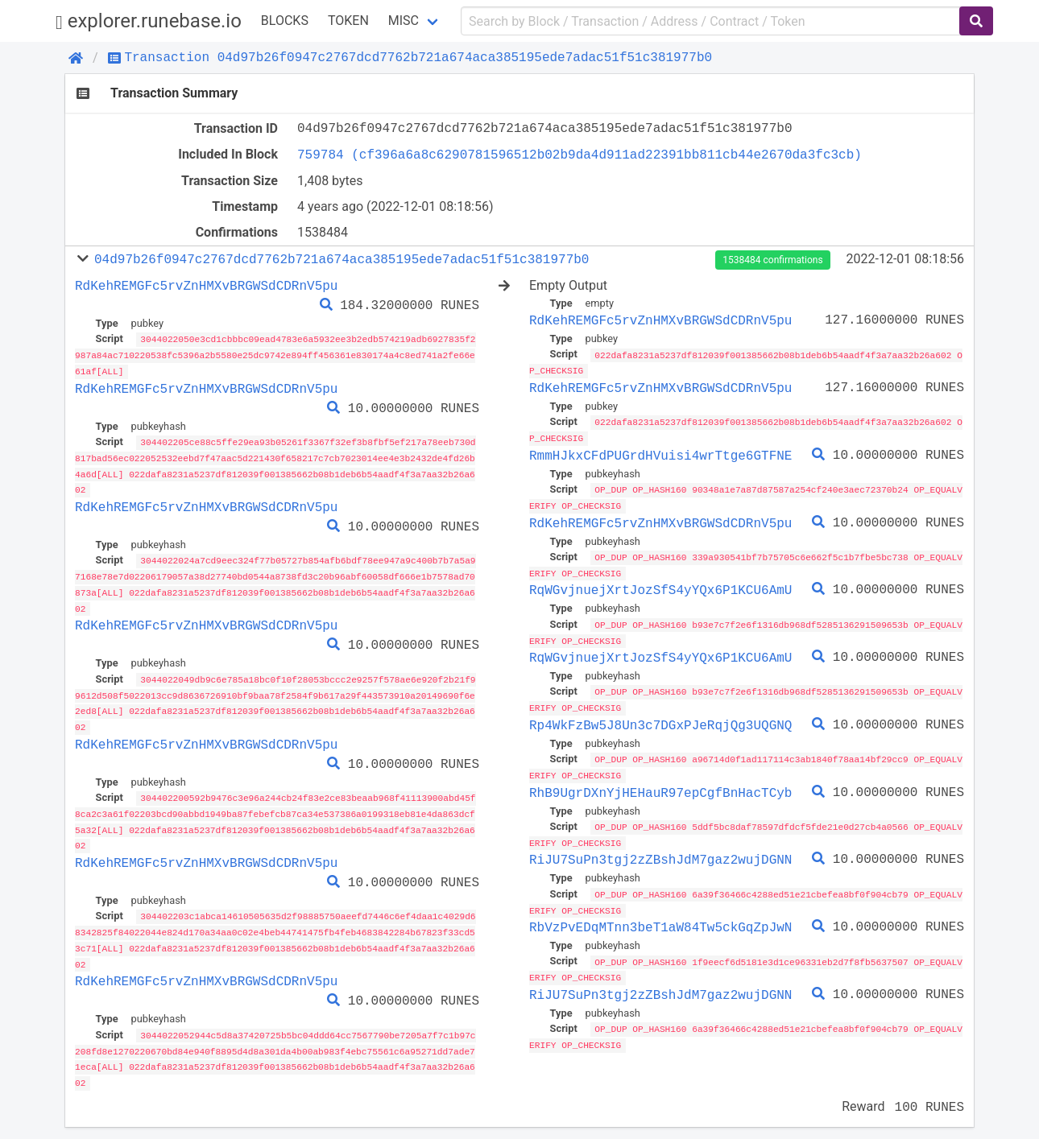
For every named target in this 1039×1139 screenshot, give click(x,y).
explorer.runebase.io (149, 21)
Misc (403, 20)
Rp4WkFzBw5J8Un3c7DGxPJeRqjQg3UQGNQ (660, 719)
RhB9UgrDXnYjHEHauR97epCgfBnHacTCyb (660, 785)
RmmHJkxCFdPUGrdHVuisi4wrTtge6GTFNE (660, 453)
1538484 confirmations (772, 260)
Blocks (284, 20)
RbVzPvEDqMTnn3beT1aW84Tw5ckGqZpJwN (660, 918)
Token (348, 20)
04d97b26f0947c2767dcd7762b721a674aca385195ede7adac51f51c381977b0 (341, 259)
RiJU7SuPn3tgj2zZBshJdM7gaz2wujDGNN (660, 852)
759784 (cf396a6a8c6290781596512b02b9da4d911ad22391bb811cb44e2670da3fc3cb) (579, 154)
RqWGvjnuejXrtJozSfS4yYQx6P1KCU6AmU (660, 586)
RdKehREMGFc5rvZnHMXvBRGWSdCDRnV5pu (206, 286)
